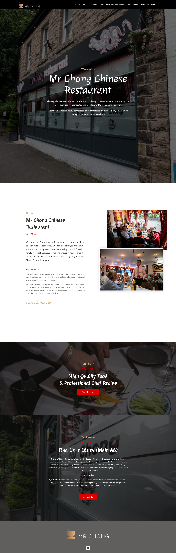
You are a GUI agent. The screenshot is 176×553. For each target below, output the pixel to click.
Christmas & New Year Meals (112, 4)
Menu (84, 4)
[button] (88, 392)
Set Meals (93, 4)
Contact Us (152, 4)
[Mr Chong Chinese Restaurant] (29, 4)
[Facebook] (88, 548)
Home (77, 4)
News (142, 4)
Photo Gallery (132, 4)
